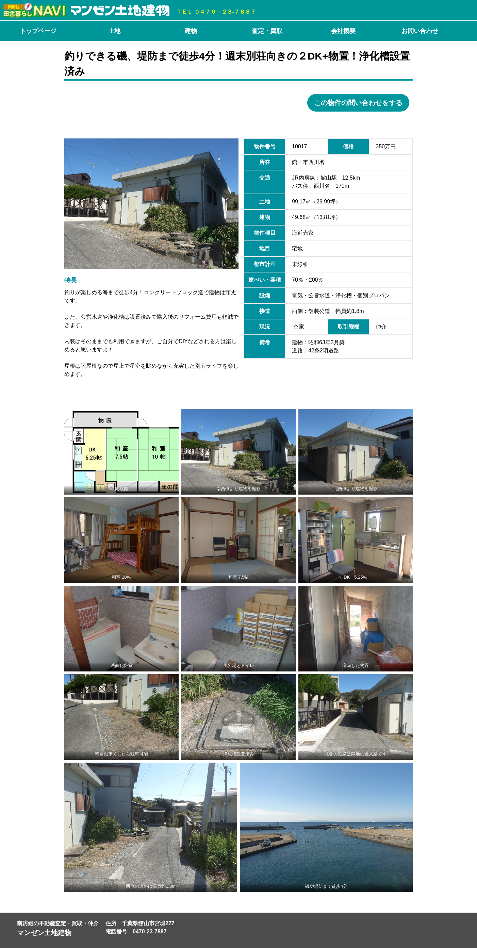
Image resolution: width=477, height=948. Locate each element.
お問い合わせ (419, 31)
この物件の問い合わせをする (358, 102)
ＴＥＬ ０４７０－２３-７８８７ (216, 12)
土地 (114, 31)
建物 (191, 31)
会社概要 (343, 31)
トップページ (38, 31)
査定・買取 (267, 31)
